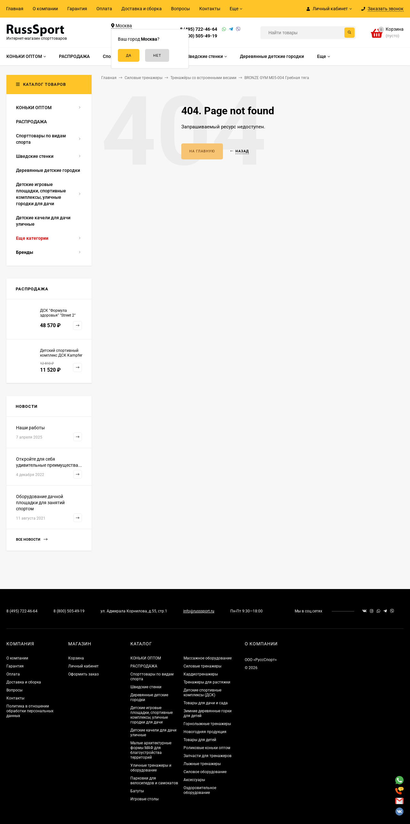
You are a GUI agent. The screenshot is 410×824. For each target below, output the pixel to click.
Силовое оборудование (205, 772)
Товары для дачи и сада (206, 703)
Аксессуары (194, 780)
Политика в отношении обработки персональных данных (29, 711)
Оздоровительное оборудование (200, 790)
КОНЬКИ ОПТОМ (145, 658)
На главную (202, 151)
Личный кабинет (83, 666)
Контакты (209, 8)
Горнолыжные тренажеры (207, 724)
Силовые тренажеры (202, 666)
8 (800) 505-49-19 (198, 35)
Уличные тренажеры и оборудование (150, 767)
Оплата (104, 8)
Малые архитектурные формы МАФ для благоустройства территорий (150, 750)
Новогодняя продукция (205, 732)
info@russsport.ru (198, 611)
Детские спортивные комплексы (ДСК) (202, 692)
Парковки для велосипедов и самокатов (154, 780)
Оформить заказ (83, 674)
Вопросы (180, 8)
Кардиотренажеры (201, 674)
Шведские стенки (145, 687)
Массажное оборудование (208, 658)
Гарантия (77, 8)
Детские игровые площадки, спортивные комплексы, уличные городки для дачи (151, 715)
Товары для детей (200, 740)
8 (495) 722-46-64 (198, 29)
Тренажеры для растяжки (207, 682)
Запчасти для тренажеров (208, 756)
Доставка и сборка (141, 8)
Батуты (137, 791)
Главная (14, 8)
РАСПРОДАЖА (143, 666)
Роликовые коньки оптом (207, 748)
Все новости (31, 540)
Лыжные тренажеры (202, 764)
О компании (45, 8)
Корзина (76, 658)
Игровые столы (144, 799)
